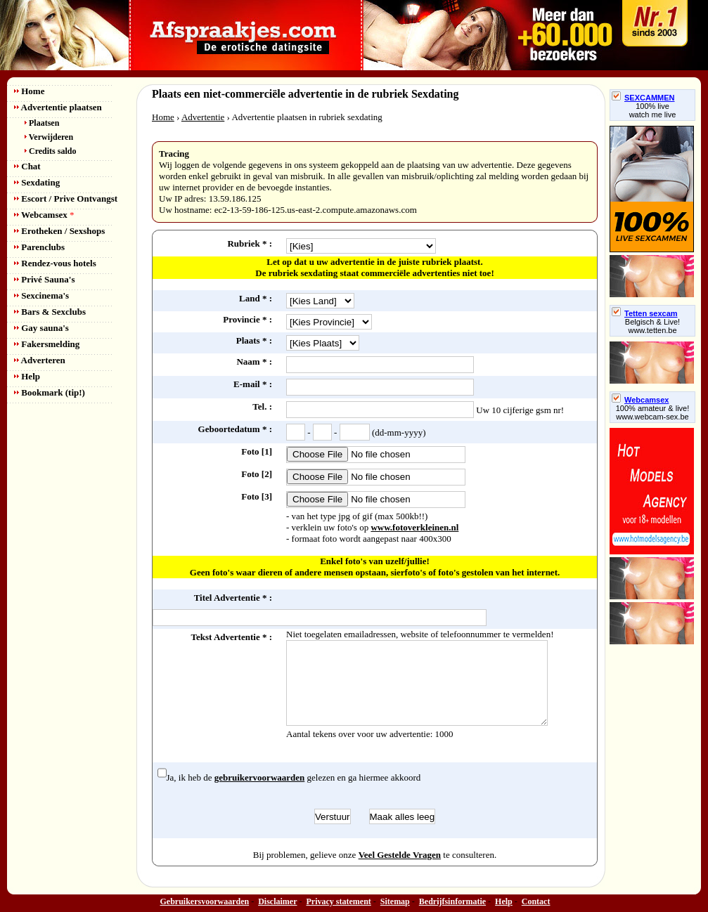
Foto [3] (256, 496)
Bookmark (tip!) (49, 392)
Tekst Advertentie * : (231, 637)
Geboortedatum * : (235, 429)
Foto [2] (256, 474)
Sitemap (395, 901)
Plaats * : (254, 340)
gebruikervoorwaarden (259, 777)
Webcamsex (44, 214)
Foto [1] (256, 451)
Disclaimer (277, 901)
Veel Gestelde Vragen (400, 854)
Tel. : (262, 406)
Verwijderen (49, 137)
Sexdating (37, 182)
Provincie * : (247, 319)
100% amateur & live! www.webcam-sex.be (653, 412)
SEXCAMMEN (643, 97)
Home (29, 91)
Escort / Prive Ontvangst (65, 198)
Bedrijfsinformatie (452, 901)
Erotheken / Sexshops (59, 231)
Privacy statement (339, 901)
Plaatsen (42, 123)
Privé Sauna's (44, 279)
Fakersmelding (46, 344)
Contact (536, 901)
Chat (27, 166)
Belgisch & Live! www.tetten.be (652, 326)
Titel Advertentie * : (233, 597)
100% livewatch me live (652, 110)
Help (27, 376)
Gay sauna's (41, 328)
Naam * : (254, 361)
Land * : (255, 298)
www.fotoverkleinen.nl (414, 527)
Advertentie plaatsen (58, 107)
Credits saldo (50, 151)
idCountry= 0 (320, 300)
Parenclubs (39, 247)
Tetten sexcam (645, 313)
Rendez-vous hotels (55, 263)
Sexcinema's (41, 295)
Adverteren (39, 360)
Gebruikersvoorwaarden (205, 901)
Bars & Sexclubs (50, 311)
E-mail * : (252, 384)
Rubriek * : (249, 243)
